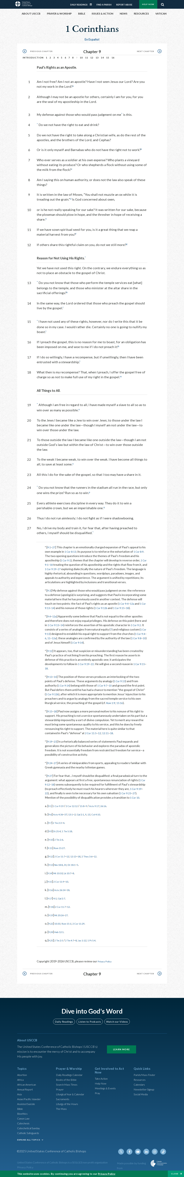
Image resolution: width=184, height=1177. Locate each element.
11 (86, 57)
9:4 (49, 614)
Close (174, 1173)
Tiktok (163, 1153)
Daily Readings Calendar (91, 4)
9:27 (50, 778)
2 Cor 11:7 (62, 863)
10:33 (59, 930)
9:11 (50, 854)
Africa (21, 1081)
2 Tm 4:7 (73, 947)
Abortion (22, 1076)
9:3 (49, 588)
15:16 (48, 705)
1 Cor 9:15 (129, 606)
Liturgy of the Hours (68, 1105)
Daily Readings (79, 4)
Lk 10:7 (72, 880)
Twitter (125, 1153)
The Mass (62, 1110)
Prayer (60, 1091)
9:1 (49, 545)
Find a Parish (104, 4)
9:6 (50, 821)
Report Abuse (124, 4)
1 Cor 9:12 (52, 787)
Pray (98, 1095)
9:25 (51, 947)
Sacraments (63, 1101)
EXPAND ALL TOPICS (28, 1141)
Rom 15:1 (70, 930)
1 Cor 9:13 (51, 606)
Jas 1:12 (88, 947)
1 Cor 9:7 (104, 683)
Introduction (33, 57)
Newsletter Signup (145, 1091)
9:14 (50, 880)
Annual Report (26, 1091)
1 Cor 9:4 (124, 601)
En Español (92, 39)
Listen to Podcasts (89, 1023)
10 (81, 57)
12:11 (107, 735)
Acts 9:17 (102, 812)
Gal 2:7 (64, 905)
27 (54, 545)
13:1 (75, 821)
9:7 (50, 829)
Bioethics (23, 1115)
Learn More (121, 1051)
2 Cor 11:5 (91, 735)
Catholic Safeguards (29, 1134)
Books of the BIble (67, 1081)
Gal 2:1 (86, 821)
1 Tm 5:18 (71, 838)
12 (91, 57)
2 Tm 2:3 (59, 829)
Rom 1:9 (134, 701)
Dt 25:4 (58, 838)
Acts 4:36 (60, 821)
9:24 (50, 765)
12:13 (78, 863)
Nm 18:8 (61, 871)
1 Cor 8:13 (71, 549)
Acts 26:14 (62, 896)
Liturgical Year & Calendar (72, 1096)
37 (69, 821)
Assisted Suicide (27, 1105)
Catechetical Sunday (30, 1130)
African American (28, 1086)
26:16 (113, 812)
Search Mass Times (68, 1086)
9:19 (50, 744)
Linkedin (148, 1153)
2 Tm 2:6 (61, 846)
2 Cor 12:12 (76, 812)
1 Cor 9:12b (110, 606)
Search (162, 3)
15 (107, 57)
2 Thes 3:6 (94, 863)
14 (102, 57)
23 (56, 744)
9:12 (50, 649)
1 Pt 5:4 (99, 947)
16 (113, 57)
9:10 (51, 846)
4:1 (57, 905)
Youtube (140, 1153)
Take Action (102, 1080)
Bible (20, 1110)
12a (133, 601)
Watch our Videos (116, 1023)
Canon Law (24, 1120)
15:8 (88, 812)
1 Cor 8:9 (140, 549)
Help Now (148, 4)
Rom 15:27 (61, 854)
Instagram (156, 1153)
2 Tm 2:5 (61, 947)
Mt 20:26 (61, 922)
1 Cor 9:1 (66, 558)
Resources (140, 1081)
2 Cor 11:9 (61, 888)
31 (69, 871)
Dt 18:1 (76, 871)
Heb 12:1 (61, 938)
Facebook (132, 1153)
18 (59, 562)
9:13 (50, 675)
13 (97, 57)
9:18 (52, 913)
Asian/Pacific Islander (30, 1101)
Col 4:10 (104, 821)
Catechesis (24, 1125)
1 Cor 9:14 (88, 640)
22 (93, 662)
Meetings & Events (107, 1090)
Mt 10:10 (60, 880)
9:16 (51, 896)
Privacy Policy (106, 968)
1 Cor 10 (50, 804)
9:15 (50, 713)
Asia (20, 1096)
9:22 (51, 930)
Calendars (140, 1086)
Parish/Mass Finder (146, 1076)
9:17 (50, 905)
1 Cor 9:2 (138, 623)
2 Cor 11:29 (84, 930)
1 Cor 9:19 (59, 567)
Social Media (142, 1096)
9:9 (50, 838)
